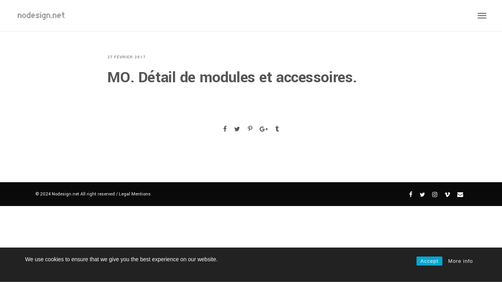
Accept (429, 261)
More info (460, 261)
